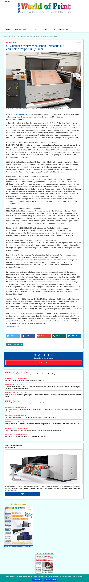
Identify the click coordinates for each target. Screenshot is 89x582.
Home (8, 30)
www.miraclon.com (13, 327)
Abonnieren (43, 363)
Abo (53, 30)
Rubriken (35, 30)
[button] (13, 336)
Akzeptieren (37, 579)
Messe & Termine (21, 30)
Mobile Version (64, 30)
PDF (22, 494)
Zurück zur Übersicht (14, 344)
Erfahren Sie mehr (50, 579)
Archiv (45, 30)
